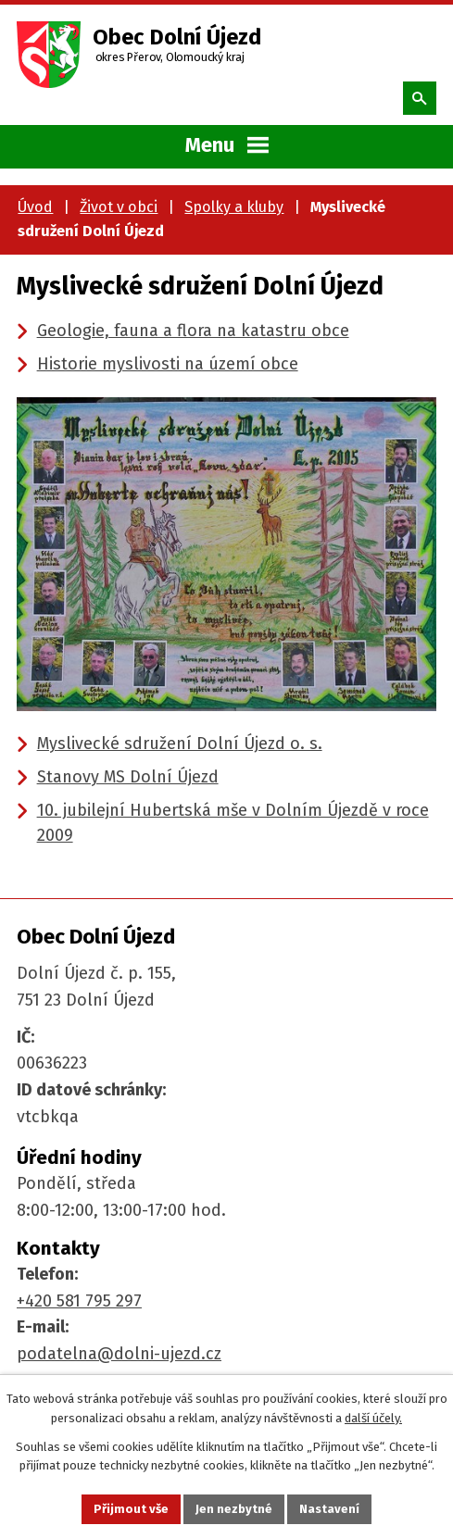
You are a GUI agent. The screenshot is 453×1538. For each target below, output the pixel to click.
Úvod (35, 207)
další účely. (373, 1418)
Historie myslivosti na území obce (167, 364)
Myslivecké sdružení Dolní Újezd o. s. (179, 743)
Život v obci (118, 207)
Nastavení (329, 1509)
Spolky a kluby (233, 207)
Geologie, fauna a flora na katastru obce (193, 330)
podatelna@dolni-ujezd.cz (119, 1354)
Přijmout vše (131, 1509)
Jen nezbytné (233, 1509)
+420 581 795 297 (79, 1301)
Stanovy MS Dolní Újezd (128, 777)
